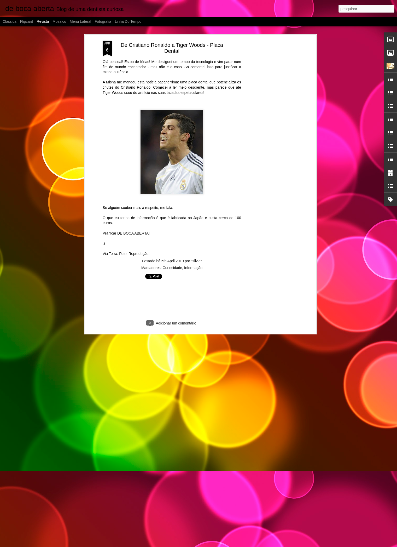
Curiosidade (172, 268)
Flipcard (26, 21)
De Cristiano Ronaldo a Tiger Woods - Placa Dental (172, 48)
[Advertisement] (270, 123)
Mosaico (59, 21)
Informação (193, 268)
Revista (43, 21)
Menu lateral (80, 21)
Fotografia (103, 21)
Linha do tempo (128, 21)
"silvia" (196, 261)
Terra (113, 254)
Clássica (9, 21)
